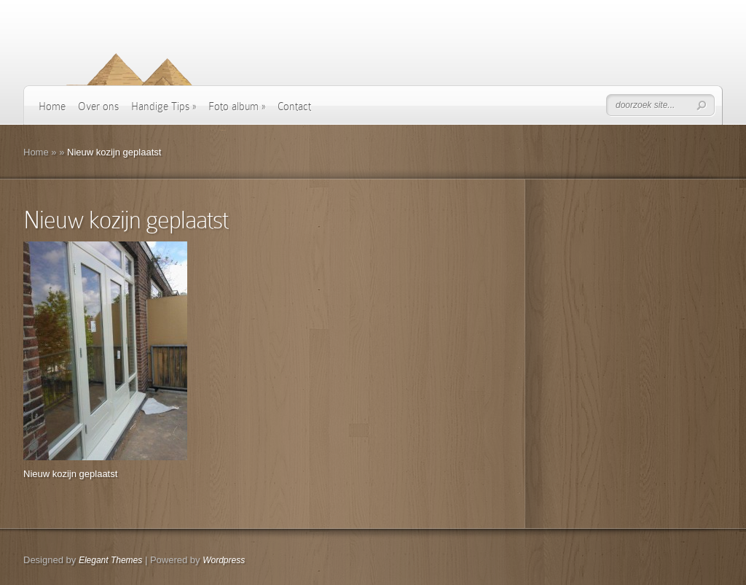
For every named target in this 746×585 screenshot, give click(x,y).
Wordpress (224, 560)
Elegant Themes (110, 560)
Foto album (236, 106)
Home (52, 106)
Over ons (98, 106)
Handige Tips (163, 106)
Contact (294, 106)
